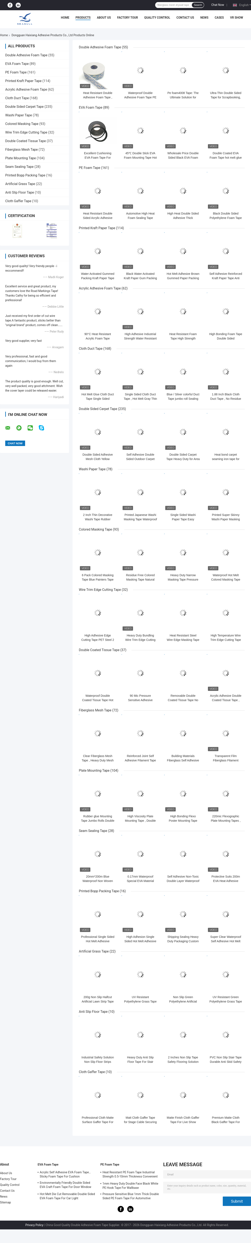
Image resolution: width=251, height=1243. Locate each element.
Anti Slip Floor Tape (19, 192)
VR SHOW (236, 17)
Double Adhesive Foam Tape (26, 55)
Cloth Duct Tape (17, 98)
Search (198, 5)
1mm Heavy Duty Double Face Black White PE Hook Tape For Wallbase (130, 1185)
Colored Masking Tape (21, 124)
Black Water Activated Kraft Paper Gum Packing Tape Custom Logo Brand (140, 278)
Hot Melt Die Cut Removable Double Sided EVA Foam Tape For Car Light (67, 1196)
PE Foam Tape (16, 72)
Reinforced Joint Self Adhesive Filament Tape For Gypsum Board (140, 760)
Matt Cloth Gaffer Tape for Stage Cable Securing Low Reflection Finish (140, 1122)
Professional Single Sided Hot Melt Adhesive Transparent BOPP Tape (97, 941)
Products (83, 17)
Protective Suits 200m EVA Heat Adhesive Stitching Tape (225, 881)
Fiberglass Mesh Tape (21, 150)
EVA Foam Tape (17, 64)
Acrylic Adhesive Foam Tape (26, 89)
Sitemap (5, 1202)
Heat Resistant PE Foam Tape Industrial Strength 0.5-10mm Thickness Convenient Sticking (130, 1175)
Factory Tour (127, 17)
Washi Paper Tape (18, 115)
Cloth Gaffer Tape (18, 201)
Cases (219, 17)
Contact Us (185, 17)
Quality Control (157, 17)
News (204, 17)
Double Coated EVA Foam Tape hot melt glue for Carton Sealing (226, 158)
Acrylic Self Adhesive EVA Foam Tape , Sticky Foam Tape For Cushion (65, 1174)
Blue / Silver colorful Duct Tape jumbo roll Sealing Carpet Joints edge (183, 399)
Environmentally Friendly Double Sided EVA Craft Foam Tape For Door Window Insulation (65, 1185)
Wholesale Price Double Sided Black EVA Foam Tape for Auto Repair (182, 158)
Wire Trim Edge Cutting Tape (26, 132)
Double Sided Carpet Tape (24, 107)
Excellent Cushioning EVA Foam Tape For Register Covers (97, 158)
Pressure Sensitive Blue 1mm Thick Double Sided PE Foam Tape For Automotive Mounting (130, 1196)
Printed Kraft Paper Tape (23, 81)
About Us (104, 17)
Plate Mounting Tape (20, 158)
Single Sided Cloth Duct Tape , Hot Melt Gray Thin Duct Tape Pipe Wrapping (140, 399)
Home (65, 17)
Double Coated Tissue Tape (25, 141)
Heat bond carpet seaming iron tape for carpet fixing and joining (225, 459)
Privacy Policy (34, 1225)
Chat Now (217, 4)
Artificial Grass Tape (20, 184)
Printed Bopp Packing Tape (25, 175)
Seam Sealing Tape (19, 167)
